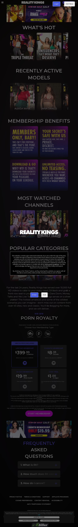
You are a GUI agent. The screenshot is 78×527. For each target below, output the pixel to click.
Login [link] (56, 4)
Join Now (69, 4)
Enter (34, 295)
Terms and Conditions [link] (52, 264)
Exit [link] (44, 295)
